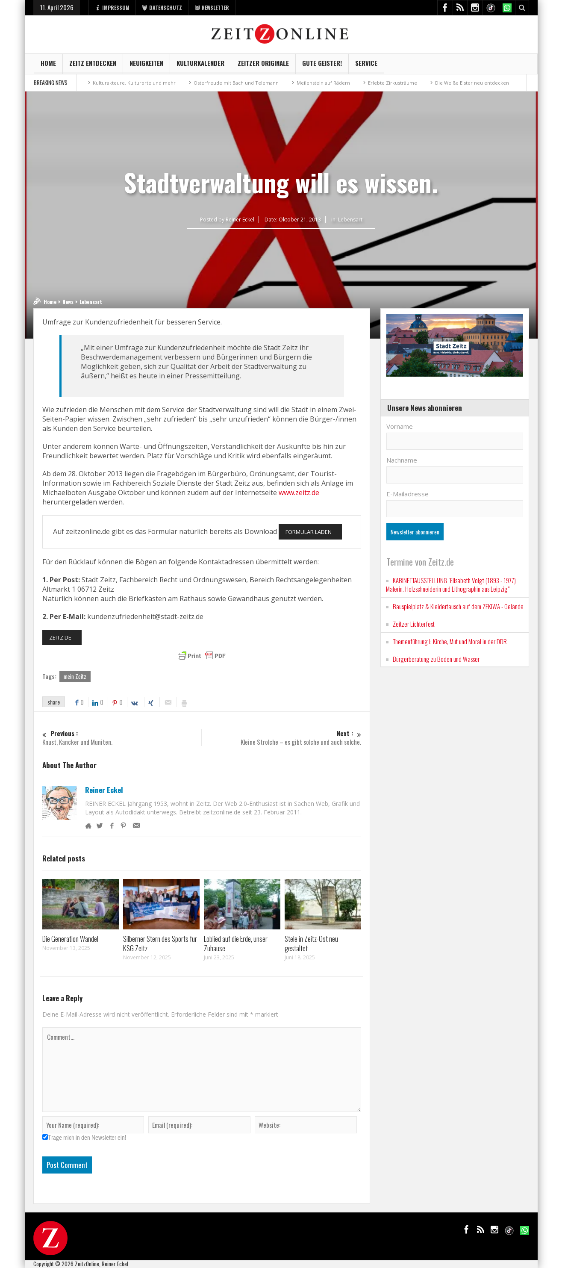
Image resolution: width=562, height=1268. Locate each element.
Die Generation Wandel (70, 938)
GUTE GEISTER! (322, 66)
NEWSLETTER (211, 7)
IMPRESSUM (112, 7)
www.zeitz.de (299, 492)
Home (48, 66)
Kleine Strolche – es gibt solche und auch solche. (282, 737)
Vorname (399, 426)
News (68, 301)
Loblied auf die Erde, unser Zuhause (236, 943)
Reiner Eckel (104, 790)
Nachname (401, 460)
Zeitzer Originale (263, 66)
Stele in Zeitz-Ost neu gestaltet (311, 943)
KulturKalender (200, 66)
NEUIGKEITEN (146, 66)
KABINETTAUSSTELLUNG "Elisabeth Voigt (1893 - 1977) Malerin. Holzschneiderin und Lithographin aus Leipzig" (451, 584)
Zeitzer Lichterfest (414, 623)
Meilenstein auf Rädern (323, 83)
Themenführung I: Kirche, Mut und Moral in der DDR (450, 641)
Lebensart (350, 219)
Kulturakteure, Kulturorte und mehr (134, 83)
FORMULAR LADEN (308, 532)
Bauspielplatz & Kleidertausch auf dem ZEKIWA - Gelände (458, 606)
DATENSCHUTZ (162, 7)
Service (366, 66)
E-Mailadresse (407, 494)
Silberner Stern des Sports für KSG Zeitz (160, 943)
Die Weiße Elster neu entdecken (472, 83)
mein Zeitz (75, 676)
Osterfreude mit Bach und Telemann (236, 83)
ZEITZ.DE (60, 637)
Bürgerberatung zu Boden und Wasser (436, 658)
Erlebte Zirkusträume (392, 83)
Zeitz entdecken (93, 66)
